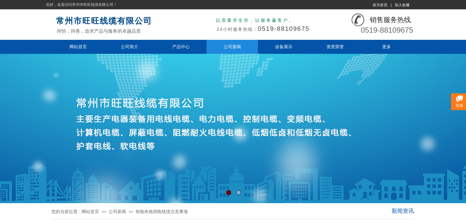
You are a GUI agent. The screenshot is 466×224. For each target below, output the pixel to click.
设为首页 (380, 5)
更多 (386, 46)
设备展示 (283, 46)
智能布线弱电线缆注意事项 (162, 211)
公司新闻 (232, 46)
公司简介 (129, 46)
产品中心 (181, 46)
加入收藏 (402, 5)
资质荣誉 (335, 46)
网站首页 (78, 46)
